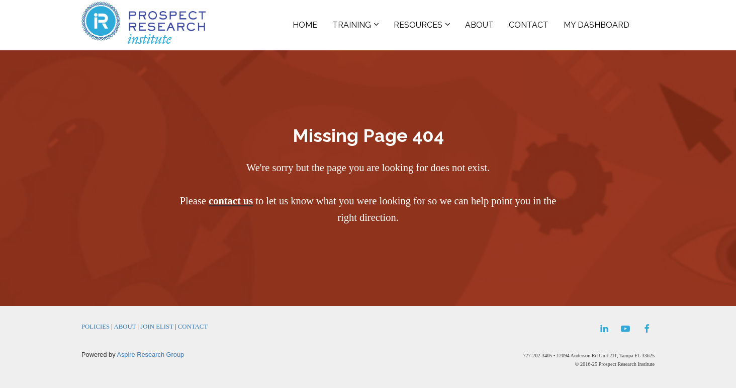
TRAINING (351, 25)
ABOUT (479, 25)
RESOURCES (418, 25)
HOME (305, 25)
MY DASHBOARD (596, 25)
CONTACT (528, 25)
